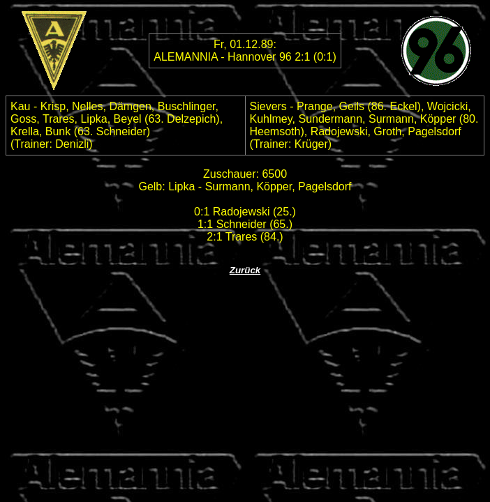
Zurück (245, 270)
